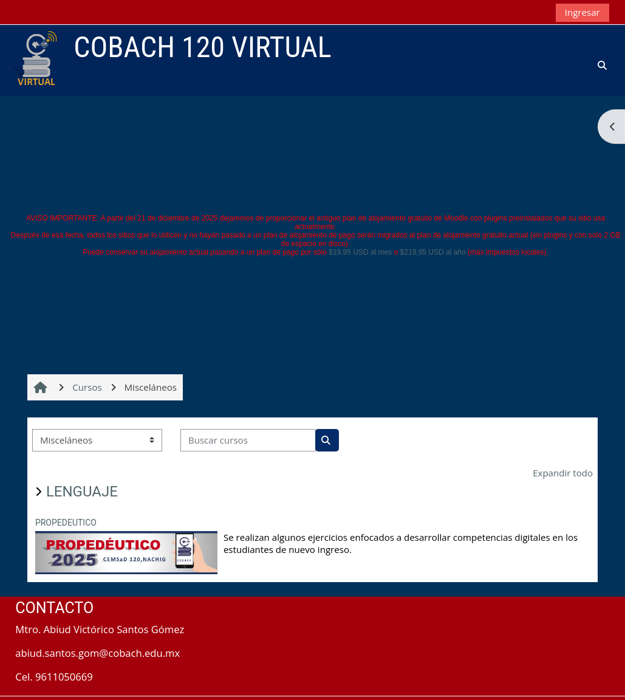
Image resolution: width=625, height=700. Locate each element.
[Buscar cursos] (248, 440)
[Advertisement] (313, 123)
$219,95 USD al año (433, 252)
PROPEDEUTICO (66, 522)
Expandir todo (563, 473)
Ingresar (582, 12)
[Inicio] (35, 59)
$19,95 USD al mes (360, 252)
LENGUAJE (82, 491)
